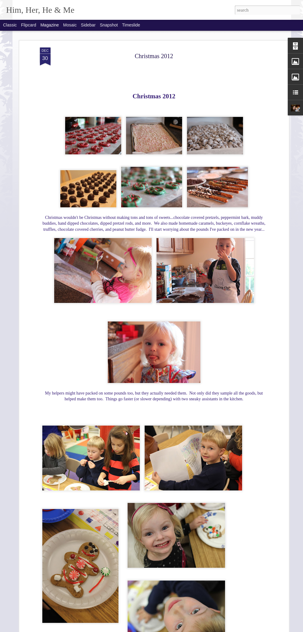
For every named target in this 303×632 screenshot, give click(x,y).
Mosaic (69, 25)
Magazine (50, 25)
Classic (10, 25)
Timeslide (131, 25)
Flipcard (28, 25)
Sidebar (88, 25)
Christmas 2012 (154, 56)
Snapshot (109, 25)
